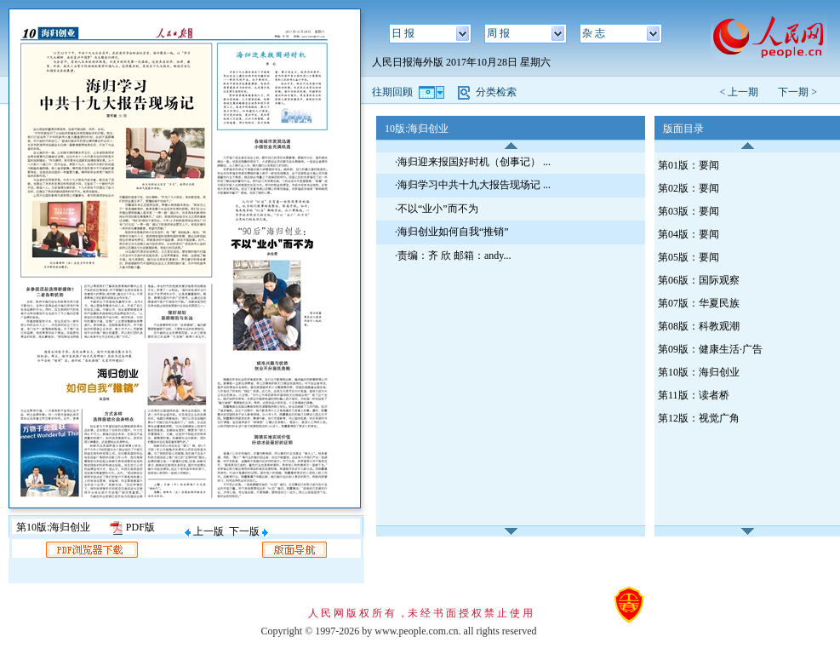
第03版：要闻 (688, 211)
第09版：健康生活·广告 (710, 349)
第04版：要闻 (688, 234)
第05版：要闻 (688, 257)
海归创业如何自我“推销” (453, 232)
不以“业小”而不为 (437, 209)
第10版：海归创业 (699, 372)
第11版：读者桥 (693, 395)
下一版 (248, 531)
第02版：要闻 (688, 188)
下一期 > (797, 92)
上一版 (204, 531)
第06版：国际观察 (699, 280)
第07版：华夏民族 (699, 303)
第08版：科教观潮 (699, 326)
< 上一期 (744, 92)
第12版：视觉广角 (699, 418)
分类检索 (496, 92)
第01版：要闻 (688, 165)
